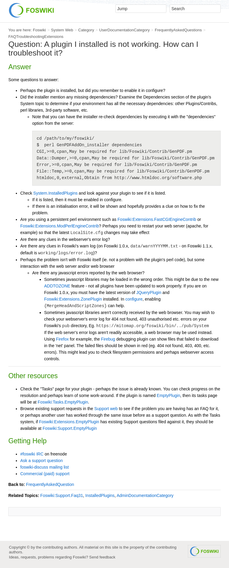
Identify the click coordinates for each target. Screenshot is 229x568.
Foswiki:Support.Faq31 (61, 495)
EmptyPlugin (168, 395)
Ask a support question (41, 460)
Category (86, 30)
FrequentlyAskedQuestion (50, 484)
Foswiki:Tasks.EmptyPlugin (63, 402)
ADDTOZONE (57, 286)
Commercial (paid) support (44, 473)
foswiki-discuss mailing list (44, 467)
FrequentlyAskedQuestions (178, 30)
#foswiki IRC (32, 454)
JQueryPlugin (148, 292)
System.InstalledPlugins (55, 193)
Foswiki (39, 30)
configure (134, 299)
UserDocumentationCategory (124, 30)
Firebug (108, 339)
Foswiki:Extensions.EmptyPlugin (69, 421)
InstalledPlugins (99, 495)
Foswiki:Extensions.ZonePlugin (73, 299)
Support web (106, 408)
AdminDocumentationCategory (145, 495)
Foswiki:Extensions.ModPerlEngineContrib (59, 226)
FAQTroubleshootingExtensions (36, 36)
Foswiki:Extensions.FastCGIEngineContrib (156, 219)
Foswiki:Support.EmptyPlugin (70, 428)
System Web (62, 30)
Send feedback (102, 557)
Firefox (62, 339)
